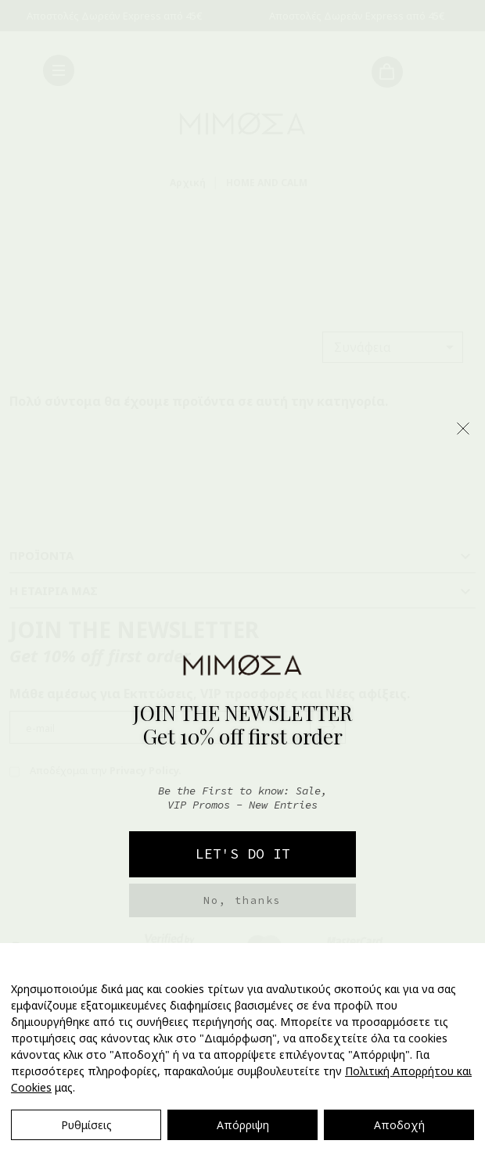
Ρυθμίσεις (86, 1124)
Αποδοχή (399, 1124)
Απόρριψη (243, 1124)
